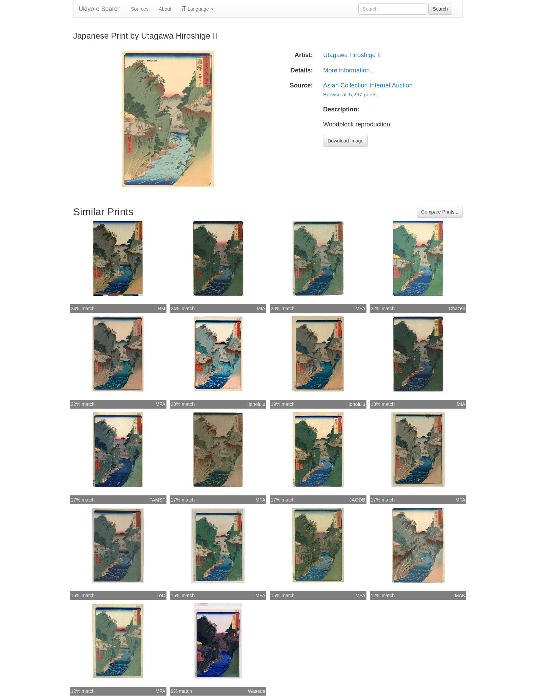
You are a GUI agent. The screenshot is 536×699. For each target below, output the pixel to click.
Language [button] (198, 9)
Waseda (256, 691)
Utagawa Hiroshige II (352, 55)
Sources (139, 9)
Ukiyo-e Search (100, 8)
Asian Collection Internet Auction (368, 85)
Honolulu (255, 404)
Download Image (345, 140)
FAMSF (157, 500)
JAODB (357, 500)
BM (161, 308)
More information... (349, 70)
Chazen (457, 308)
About (165, 9)
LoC (161, 595)
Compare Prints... (439, 212)
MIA (261, 308)
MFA (360, 308)
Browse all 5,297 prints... (352, 94)
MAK (460, 595)
